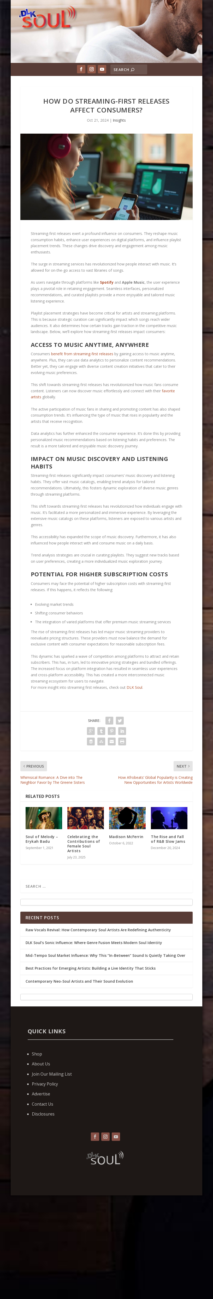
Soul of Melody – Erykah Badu (42, 839)
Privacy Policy (45, 1084)
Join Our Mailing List (52, 1074)
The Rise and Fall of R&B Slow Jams (168, 839)
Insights (119, 120)
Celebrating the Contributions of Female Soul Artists (83, 843)
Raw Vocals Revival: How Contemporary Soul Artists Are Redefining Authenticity (98, 929)
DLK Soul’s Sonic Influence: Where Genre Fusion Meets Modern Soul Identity (94, 942)
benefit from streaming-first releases (82, 353)
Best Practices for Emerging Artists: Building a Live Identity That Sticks (91, 968)
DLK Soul (134, 687)
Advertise (41, 1094)
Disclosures (43, 1114)
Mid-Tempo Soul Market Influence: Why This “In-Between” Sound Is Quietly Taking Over (105, 955)
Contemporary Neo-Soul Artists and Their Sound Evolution (79, 981)
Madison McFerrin (126, 836)
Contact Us (42, 1104)
